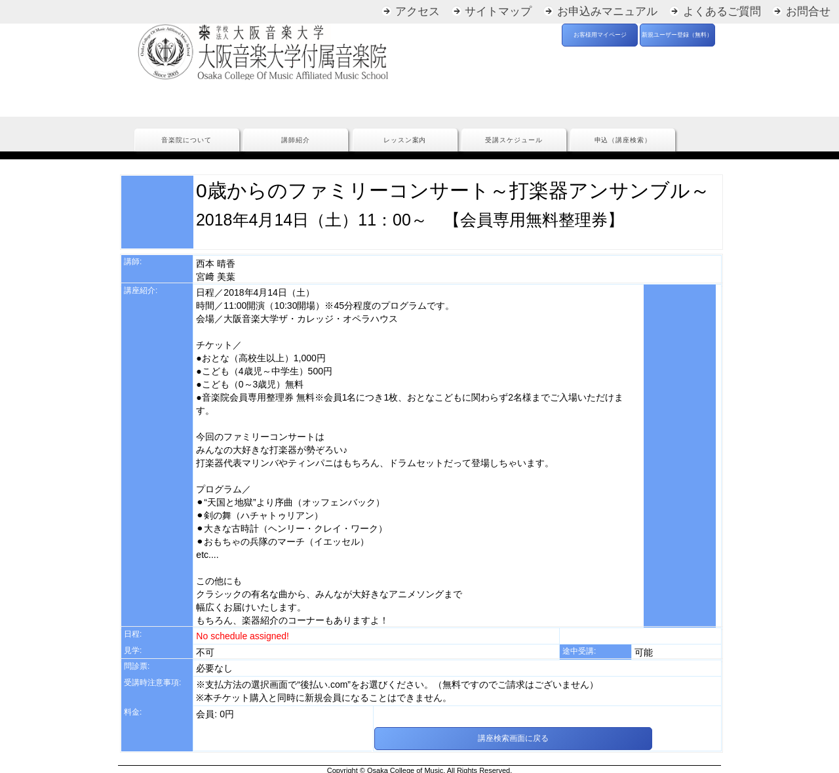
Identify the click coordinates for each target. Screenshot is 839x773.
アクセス (417, 11)
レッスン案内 (405, 140)
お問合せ (808, 11)
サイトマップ (498, 11)
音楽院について (186, 140)
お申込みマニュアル (607, 11)
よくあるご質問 (722, 11)
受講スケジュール (514, 140)
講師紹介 (295, 140)
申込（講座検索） (623, 140)
